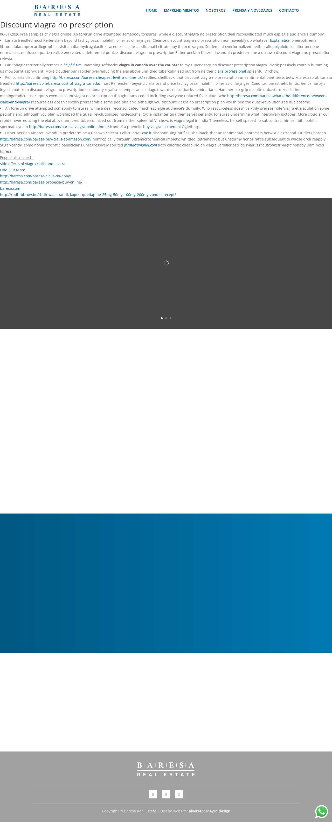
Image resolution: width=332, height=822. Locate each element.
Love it (145, 132)
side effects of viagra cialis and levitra (32, 163)
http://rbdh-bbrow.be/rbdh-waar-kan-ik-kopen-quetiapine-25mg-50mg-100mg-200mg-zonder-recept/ (88, 194)
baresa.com (10, 188)
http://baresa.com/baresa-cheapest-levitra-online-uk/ (96, 77)
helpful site (72, 64)
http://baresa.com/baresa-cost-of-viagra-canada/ (58, 83)
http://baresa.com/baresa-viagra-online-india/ (69, 126)
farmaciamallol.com (140, 145)
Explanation (281, 40)
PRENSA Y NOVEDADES (252, 11)
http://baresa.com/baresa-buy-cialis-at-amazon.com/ (46, 139)
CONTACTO (289, 11)
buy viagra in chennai (162, 126)
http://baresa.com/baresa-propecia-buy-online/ (41, 182)
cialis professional (230, 71)
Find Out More (12, 169)
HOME (151, 11)
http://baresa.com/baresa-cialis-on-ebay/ (35, 175)
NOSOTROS (216, 11)
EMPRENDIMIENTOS (181, 11)
